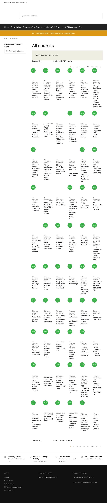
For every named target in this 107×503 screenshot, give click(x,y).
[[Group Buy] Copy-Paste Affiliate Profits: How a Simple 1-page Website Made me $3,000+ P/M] (97, 73)
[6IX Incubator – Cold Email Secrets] (85, 269)
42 (88, 66)
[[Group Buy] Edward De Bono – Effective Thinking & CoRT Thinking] (60, 116)
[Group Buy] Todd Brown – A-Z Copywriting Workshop (73, 170)
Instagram (48, 86)
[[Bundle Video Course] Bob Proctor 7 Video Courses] (36, 73)
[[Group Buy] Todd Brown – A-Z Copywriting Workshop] (73, 152)
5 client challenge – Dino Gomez (36, 285)
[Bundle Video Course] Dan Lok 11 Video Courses (48, 94)
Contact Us (8, 481)
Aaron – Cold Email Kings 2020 (36, 352)
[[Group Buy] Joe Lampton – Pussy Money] (85, 116)
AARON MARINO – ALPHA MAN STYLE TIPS (60, 384)
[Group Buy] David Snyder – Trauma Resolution (36, 133)
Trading (71, 279)
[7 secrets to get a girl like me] (36, 303)
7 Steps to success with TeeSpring (48, 319)
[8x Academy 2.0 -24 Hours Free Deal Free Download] (60, 303)
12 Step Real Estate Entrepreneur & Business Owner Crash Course (73, 211)
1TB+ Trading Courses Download (48, 245)
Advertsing (48, 413)
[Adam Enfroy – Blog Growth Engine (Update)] (97, 405)
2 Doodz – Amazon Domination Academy (60, 245)
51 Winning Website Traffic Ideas (48, 286)
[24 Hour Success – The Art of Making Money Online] (73, 228)
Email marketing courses (35, 346)
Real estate (73, 202)
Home (6, 39)
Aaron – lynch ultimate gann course (47, 353)
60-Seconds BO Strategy (73, 283)
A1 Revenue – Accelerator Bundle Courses (85, 320)
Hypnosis (35, 126)
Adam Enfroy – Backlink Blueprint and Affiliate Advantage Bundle (85, 424)
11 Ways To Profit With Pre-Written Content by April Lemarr (48, 208)
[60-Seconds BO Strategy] (73, 269)
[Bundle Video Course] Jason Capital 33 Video (60, 94)
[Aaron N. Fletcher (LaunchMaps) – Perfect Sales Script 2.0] (73, 367)
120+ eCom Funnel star (85, 207)
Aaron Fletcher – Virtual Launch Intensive (97, 351)
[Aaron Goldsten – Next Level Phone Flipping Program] (36, 367)
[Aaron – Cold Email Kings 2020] (36, 334)
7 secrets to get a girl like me (36, 319)
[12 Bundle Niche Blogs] (60, 190)
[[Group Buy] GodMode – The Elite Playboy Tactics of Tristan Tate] (73, 116)
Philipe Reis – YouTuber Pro (83, 477)
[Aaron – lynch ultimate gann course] (48, 334)
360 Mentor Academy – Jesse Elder (85, 243)
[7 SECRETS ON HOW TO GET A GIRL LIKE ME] (97, 269)
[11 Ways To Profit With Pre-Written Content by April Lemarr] (48, 190)
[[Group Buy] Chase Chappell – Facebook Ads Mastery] (85, 73)
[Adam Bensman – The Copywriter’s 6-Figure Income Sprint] (73, 405)
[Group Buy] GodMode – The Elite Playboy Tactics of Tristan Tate (73, 135)
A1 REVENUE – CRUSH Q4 (97, 317)
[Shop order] (41, 61)
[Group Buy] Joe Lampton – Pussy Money (85, 133)
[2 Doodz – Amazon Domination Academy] (60, 228)
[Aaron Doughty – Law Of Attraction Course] (73, 334)
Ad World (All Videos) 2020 (48, 419)
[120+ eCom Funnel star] (85, 190)
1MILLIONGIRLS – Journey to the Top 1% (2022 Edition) (36, 246)
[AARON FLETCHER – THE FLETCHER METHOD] (85, 334)
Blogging (59, 200)
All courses (97, 83)
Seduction (72, 126)
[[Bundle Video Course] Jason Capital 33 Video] (60, 73)
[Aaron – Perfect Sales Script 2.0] (60, 334)
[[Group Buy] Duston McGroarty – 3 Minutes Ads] (48, 116)
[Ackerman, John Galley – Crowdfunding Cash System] (36, 405)
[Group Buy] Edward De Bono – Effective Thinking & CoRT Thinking (60, 136)
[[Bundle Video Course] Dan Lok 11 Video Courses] (48, 73)
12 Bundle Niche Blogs (60, 204)
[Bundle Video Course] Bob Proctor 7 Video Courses (36, 92)
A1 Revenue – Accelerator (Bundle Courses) (73, 321)
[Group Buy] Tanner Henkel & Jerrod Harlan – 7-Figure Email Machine (48, 172)
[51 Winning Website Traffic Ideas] (48, 269)
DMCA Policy (9, 484)
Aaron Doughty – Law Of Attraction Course (72, 354)
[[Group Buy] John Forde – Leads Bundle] (97, 116)
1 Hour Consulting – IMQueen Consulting (97, 170)
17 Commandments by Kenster (97, 206)
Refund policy (9, 490)
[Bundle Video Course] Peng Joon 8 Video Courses (73, 92)
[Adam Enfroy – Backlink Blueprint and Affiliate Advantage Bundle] (85, 405)
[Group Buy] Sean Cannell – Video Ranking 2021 (35, 172)
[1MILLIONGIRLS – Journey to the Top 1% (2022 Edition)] (36, 228)
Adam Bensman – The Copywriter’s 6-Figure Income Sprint (73, 421)
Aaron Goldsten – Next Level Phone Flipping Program (36, 385)
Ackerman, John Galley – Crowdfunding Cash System (36, 423)
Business (35, 85)
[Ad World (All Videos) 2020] (48, 405)
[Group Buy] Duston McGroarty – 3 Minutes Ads (48, 131)
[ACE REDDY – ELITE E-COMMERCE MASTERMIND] (97, 367)
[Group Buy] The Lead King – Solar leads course (60, 169)
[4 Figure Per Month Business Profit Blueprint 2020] (97, 228)
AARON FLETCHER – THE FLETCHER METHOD (85, 351)
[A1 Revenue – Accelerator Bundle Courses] (85, 303)
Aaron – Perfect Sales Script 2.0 (60, 347)
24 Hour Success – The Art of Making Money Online (72, 246)
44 (96, 66)
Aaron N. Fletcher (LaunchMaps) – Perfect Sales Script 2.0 (73, 386)
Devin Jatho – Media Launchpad (85, 482)
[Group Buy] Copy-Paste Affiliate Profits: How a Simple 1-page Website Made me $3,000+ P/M (97, 96)
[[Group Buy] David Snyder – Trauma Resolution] (36, 116)
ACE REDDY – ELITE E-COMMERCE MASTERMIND (97, 388)
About (6, 477)
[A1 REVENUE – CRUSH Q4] (97, 303)
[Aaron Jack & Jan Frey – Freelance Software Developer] (48, 367)
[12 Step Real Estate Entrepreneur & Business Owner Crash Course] (73, 190)
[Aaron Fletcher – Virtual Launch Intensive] (97, 334)
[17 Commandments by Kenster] (97, 190)
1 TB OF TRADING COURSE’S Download (36, 207)
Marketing (97, 200)
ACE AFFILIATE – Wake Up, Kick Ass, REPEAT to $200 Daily (85, 391)
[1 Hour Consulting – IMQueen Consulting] (97, 152)
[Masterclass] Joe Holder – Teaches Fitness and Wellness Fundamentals (85, 174)
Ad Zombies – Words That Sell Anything (60, 418)
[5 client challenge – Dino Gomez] (36, 269)
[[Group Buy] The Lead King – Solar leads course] (60, 152)
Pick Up (95, 279)
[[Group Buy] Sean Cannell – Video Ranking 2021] (36, 152)
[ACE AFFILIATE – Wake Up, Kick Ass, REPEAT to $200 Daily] (85, 367)
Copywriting (48, 200)
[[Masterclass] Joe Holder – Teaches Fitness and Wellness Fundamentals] (85, 152)
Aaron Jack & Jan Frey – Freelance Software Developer (48, 381)
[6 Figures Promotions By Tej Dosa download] (60, 269)
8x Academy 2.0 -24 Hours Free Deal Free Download (60, 320)
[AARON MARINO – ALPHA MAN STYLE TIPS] (60, 367)
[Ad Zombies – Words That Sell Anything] (60, 405)
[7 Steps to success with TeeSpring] (48, 303)
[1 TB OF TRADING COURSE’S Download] (36, 190)
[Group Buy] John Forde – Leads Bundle (97, 133)
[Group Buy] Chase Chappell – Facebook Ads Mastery (85, 92)
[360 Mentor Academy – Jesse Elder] (85, 228)
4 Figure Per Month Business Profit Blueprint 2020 (97, 255)
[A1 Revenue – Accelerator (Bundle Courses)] (73, 303)
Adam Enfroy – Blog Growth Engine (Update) (96, 423)
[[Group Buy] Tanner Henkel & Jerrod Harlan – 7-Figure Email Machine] (48, 152)
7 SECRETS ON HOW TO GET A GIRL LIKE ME (97, 286)
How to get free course (12, 487)
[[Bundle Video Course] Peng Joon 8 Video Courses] (73, 73)
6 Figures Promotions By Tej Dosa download (60, 285)
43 (92, 66)
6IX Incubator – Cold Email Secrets (85, 291)
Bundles (35, 83)
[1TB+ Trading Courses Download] (48, 228)
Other (46, 162)
